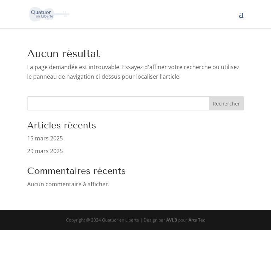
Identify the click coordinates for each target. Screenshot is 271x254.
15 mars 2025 (45, 138)
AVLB (171, 220)
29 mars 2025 (45, 151)
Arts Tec (196, 220)
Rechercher (226, 103)
